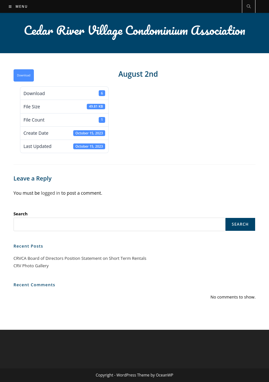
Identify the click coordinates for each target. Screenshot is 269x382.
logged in (50, 193)
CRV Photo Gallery (31, 266)
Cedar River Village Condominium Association (134, 30)
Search (21, 214)
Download (23, 75)
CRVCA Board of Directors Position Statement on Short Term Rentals (80, 258)
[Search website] (248, 6)
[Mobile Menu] (18, 6)
